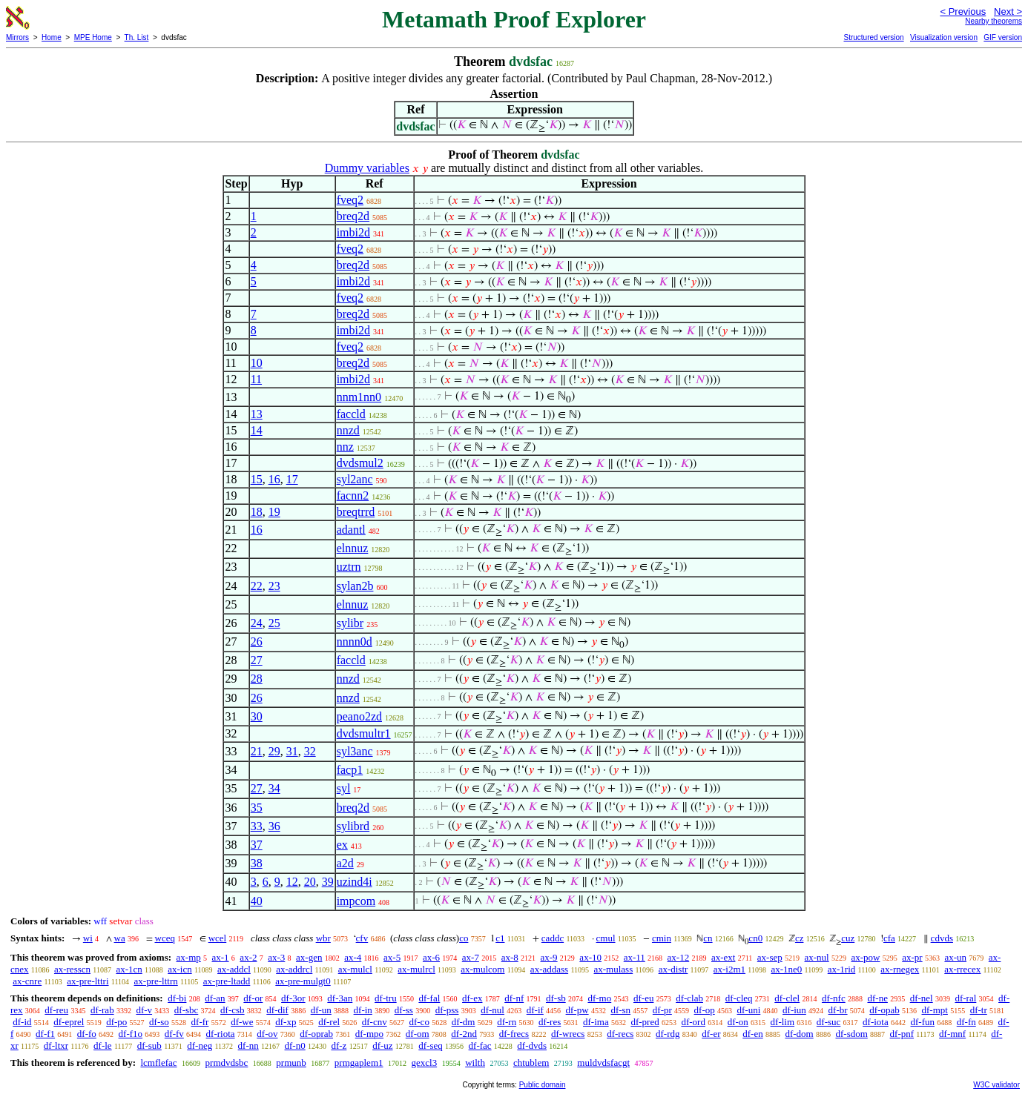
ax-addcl (234, 969)
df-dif (277, 1009)
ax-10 (590, 957)
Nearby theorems (993, 21)
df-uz (382, 1045)
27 (257, 660)
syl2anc (355, 479)
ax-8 (509, 957)
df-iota (876, 1021)
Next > (1008, 11)
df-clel (787, 998)
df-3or (293, 998)
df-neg (199, 1045)
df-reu (56, 1009)
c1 (499, 938)
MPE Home (93, 37)
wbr (323, 938)
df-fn (966, 1021)
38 (257, 863)
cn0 (755, 938)
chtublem (531, 1062)
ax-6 (431, 957)
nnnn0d (354, 641)
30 (257, 716)
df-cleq (739, 998)
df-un (321, 1009)
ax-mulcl (355, 969)
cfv (362, 938)
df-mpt (935, 1009)
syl (344, 788)
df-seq (430, 1045)
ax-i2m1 (729, 969)
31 (292, 751)
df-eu (643, 998)
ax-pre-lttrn (156, 981)
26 (257, 641)
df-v (144, 1009)
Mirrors (17, 37)
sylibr (350, 623)
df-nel (921, 998)
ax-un (955, 957)
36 (274, 826)
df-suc (829, 1021)
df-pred (644, 1021)
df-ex (472, 998)
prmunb (291, 1062)
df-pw (577, 1009)
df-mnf (952, 1033)
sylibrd (353, 826)
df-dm (463, 1021)
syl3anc (355, 751)
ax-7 (470, 957)
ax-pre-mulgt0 (302, 981)
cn (707, 938)
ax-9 (549, 957)
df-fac (480, 1045)
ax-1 (220, 957)
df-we (242, 1021)
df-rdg (668, 1033)
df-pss (447, 1009)
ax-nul (817, 957)
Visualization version (944, 37)
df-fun (923, 1021)
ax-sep (769, 957)
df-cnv (374, 1021)
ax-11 (634, 957)
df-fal (429, 998)
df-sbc (186, 1009)
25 (274, 623)
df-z (338, 1045)
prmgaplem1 (359, 1062)
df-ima (596, 1021)
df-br (838, 1009)
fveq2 (350, 199)
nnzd (348, 430)
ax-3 (276, 957)
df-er (711, 1033)
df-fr (200, 1021)
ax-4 (352, 957)
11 (256, 379)
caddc (552, 938)
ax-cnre (27, 981)
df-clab (689, 998)
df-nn (248, 1045)
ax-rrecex (962, 969)
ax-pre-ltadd (227, 981)
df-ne (877, 998)
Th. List (137, 37)
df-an (215, 998)
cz (799, 938)
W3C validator (996, 1085)
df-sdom (851, 1033)
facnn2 (353, 495)
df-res (549, 1021)
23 (274, 586)
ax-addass (549, 969)
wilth (475, 1062)
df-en (752, 1033)
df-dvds (532, 1045)
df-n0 (295, 1045)
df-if (535, 1009)
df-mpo (369, 1033)
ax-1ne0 (786, 969)
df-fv (174, 1033)
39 (328, 881)
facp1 (350, 769)
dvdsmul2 (360, 463)
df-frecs (514, 1033)
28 (257, 678)
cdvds (942, 938)
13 (257, 414)
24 (257, 623)
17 (292, 479)
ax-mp (189, 957)
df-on (738, 1021)
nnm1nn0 (359, 397)
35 (257, 807)
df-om (417, 1033)
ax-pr (912, 957)
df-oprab (316, 1033)
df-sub (149, 1045)
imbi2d (353, 232)
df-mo (599, 998)
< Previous (963, 11)
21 (257, 751)
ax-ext (723, 957)
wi (88, 938)
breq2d (353, 216)
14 (257, 430)
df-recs (620, 1033)
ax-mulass (613, 969)
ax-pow (865, 957)
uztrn (349, 566)
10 (257, 363)
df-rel (329, 1021)
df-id (22, 1021)
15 (257, 479)
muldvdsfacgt (603, 1062)
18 (257, 512)
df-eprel (68, 1021)
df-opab (884, 1009)
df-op (704, 1009)
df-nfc (834, 998)
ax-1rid (842, 969)
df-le (102, 1045)
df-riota (220, 1033)
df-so (159, 1021)
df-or (253, 998)
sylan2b (355, 586)
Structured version (873, 37)
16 (274, 479)
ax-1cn (129, 969)
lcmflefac (158, 1062)
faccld (351, 414)
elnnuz (353, 548)
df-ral (965, 998)
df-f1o (131, 1033)
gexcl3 (425, 1062)
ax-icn (179, 969)
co (463, 938)
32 (310, 751)
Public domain (542, 1085)
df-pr (662, 1009)
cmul (606, 938)
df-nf (514, 998)
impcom (356, 901)
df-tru (386, 998)
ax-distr (673, 969)
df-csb (232, 1009)
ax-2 (248, 957)
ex (342, 844)
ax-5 (392, 957)
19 (274, 512)
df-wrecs (567, 1033)
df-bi (177, 998)
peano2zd (359, 716)
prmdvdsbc (226, 1062)
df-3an (339, 998)
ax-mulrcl (416, 969)
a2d (345, 863)
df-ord (693, 1021)
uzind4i (354, 881)
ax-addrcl (294, 969)
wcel (217, 938)
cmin (661, 938)
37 (257, 844)
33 (257, 826)
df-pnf (902, 1033)
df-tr (978, 1009)
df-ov (267, 1033)
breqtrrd (356, 512)
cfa (889, 938)
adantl (351, 529)
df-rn (506, 1021)
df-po (116, 1021)
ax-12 (679, 957)
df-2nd (464, 1033)
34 (274, 788)
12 (292, 881)
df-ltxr (56, 1045)
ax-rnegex (899, 969)
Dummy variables (367, 168)
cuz (847, 938)
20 (310, 881)
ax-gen (309, 957)
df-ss (404, 1009)
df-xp (285, 1021)
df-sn (620, 1009)
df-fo (86, 1033)
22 (257, 586)
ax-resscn (72, 969)
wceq (165, 938)
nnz (345, 446)
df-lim (783, 1021)
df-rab (102, 1009)
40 (257, 901)
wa (119, 938)
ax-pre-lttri (87, 981)
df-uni (749, 1009)
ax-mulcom (482, 969)
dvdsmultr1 (364, 733)
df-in (363, 1009)
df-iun (794, 1009)
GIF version (1002, 37)
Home (52, 37)
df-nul (492, 1009)
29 (274, 751)
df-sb (556, 998)
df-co (419, 1021)
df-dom (799, 1033)
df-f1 (45, 1033)
